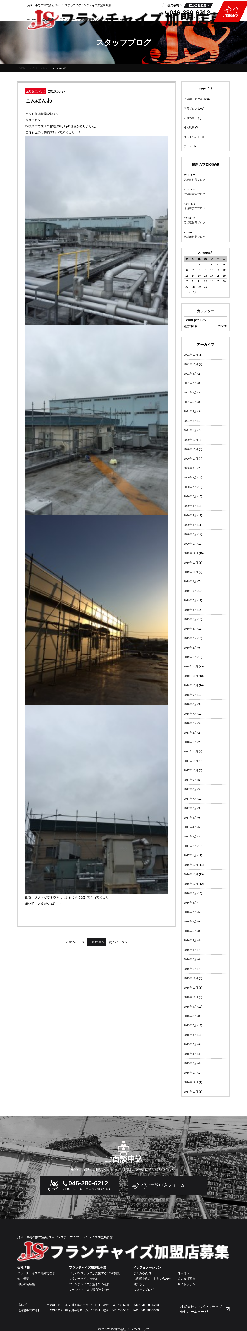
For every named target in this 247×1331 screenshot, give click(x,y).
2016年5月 (190, 931)
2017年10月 (191, 770)
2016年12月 (191, 864)
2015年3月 (190, 1063)
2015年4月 (190, 1053)
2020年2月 (190, 534)
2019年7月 (190, 600)
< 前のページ (66, 299)
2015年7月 (190, 1025)
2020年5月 (190, 505)
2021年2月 (190, 420)
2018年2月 (190, 732)
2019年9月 (190, 581)
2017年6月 (190, 808)
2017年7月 (190, 798)
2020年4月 (190, 515)
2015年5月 (190, 1044)
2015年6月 (190, 1034)
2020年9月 (190, 468)
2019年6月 (190, 609)
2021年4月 (190, 411)
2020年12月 (191, 439)
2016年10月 (191, 883)
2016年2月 (190, 959)
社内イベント (192, 136)
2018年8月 (190, 704)
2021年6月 (190, 392)
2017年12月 (191, 751)
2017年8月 (190, 789)
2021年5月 (190, 402)
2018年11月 (191, 675)
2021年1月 (190, 430)
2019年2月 (190, 647)
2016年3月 (190, 949)
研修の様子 (190, 118)
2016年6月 (190, 921)
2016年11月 (191, 874)
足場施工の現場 (193, 99)
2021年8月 (190, 373)
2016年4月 (190, 940)
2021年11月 (191, 364)
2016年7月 (190, 912)
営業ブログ (190, 108)
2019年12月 (191, 553)
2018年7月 (190, 713)
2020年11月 (191, 449)
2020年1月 (190, 543)
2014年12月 (191, 1082)
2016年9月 (190, 893)
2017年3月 (190, 836)
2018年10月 (191, 685)
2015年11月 (191, 987)
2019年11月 (191, 562)
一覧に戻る (96, 299)
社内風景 (189, 127)
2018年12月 (191, 666)
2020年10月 (191, 458)
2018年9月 (190, 694)
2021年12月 (191, 354)
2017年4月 (190, 827)
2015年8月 (190, 1016)
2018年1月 (190, 742)
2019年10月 (191, 572)
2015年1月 (190, 1072)
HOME (21, 67)
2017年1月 (190, 855)
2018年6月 (190, 723)
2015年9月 (190, 1006)
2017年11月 (191, 760)
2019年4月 (190, 628)
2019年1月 (190, 657)
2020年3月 (190, 524)
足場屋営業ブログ (194, 179)
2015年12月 (191, 978)
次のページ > (127, 299)
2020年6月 (190, 496)
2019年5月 (190, 619)
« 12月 (193, 292)
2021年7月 (190, 383)
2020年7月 (190, 487)
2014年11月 (191, 1091)
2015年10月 (191, 997)
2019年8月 (190, 590)
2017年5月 (190, 817)
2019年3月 (190, 638)
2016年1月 (190, 968)
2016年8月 (190, 902)
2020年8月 (190, 477)
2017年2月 (190, 845)
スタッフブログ (40, 67)
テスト (188, 146)
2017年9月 (190, 779)
